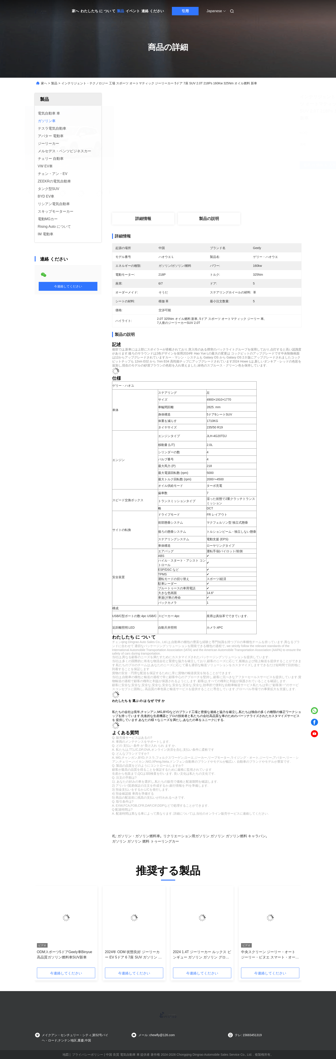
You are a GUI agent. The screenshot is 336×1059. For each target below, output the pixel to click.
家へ (75, 11)
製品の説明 (209, 218)
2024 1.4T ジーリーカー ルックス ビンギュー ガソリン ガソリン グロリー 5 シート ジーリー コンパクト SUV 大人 (202, 955)
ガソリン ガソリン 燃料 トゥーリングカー (145, 841)
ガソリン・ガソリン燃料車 (138, 836)
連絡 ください (152, 11)
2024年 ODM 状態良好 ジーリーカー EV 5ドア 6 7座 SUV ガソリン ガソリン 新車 (133, 955)
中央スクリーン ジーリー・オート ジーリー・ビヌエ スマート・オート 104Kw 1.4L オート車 (270, 955)
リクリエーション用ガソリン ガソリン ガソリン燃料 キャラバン (214, 836)
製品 (120, 11)
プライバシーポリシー (87, 1054)
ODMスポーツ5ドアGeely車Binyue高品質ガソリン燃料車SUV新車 (64, 954)
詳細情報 (143, 218)
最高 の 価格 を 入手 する (235, 165)
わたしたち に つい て (97, 11)
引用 (185, 11)
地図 (65, 1054)
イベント (133, 11)
